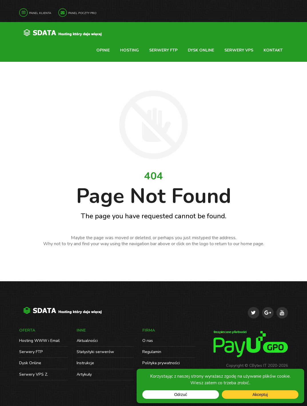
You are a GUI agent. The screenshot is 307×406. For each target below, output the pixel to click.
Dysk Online (201, 50)
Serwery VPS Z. (33, 374)
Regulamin (151, 351)
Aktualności (87, 340)
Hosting (129, 50)
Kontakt (273, 50)
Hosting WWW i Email (39, 340)
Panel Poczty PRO (82, 13)
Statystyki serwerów (95, 351)
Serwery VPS (238, 50)
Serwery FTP (163, 50)
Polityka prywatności (161, 363)
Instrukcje (85, 363)
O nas (147, 340)
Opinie (103, 50)
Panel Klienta (40, 13)
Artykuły (84, 374)
